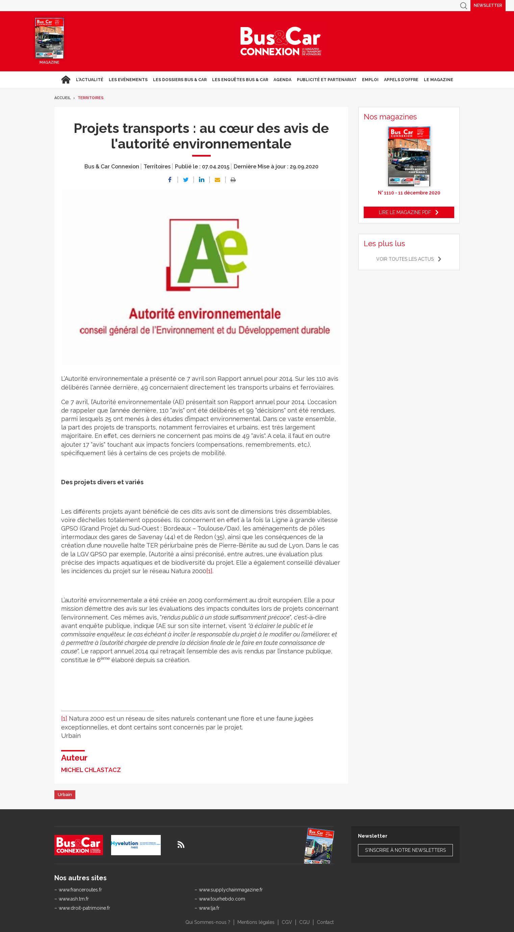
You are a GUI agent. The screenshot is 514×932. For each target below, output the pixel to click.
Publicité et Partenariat (327, 79)
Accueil (65, 79)
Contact (325, 922)
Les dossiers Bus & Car (180, 79)
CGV (287, 922)
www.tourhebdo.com (222, 899)
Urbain (65, 794)
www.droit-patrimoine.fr (84, 908)
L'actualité (89, 79)
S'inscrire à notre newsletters (405, 850)
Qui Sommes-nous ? (207, 922)
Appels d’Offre (401, 79)
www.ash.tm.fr (74, 899)
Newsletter (488, 5)
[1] (209, 571)
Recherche (464, 5)
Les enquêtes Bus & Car (240, 79)
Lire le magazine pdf (405, 212)
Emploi (370, 79)
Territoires (91, 98)
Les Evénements (128, 79)
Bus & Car (281, 41)
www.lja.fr (209, 908)
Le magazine (438, 79)
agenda (282, 79)
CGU (304, 922)
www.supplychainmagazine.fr (231, 889)
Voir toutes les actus (405, 259)
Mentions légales (256, 922)
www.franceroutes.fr (80, 889)
